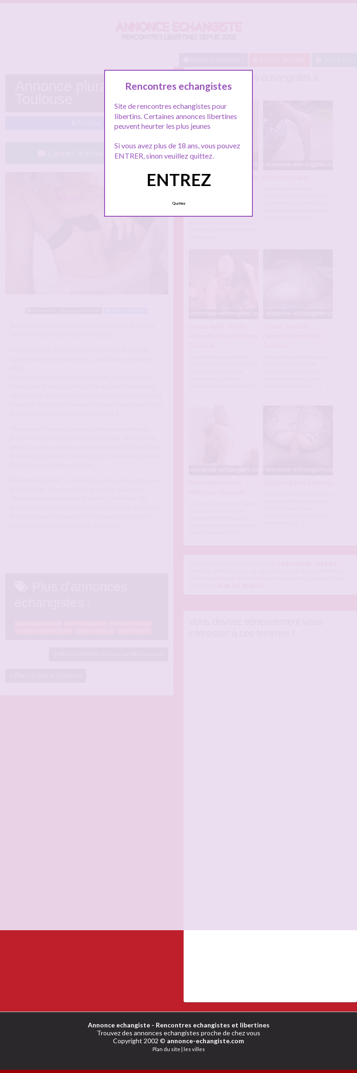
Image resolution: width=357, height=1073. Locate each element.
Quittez (178, 203)
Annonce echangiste (119, 1025)
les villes (194, 1049)
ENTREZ (178, 179)
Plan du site (166, 1049)
